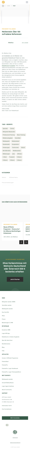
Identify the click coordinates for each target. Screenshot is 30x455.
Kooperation (15, 144)
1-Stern (5, 157)
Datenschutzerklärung (15, 442)
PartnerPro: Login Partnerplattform (11, 372)
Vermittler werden (7, 305)
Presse (3, 319)
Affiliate (19, 154)
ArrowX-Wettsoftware (8, 382)
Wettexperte (6, 141)
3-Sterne (12, 160)
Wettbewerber (17, 150)
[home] (14, 2)
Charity (12, 128)
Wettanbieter (15, 141)
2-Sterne (19, 160)
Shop (3, 315)
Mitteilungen (6, 154)
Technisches (15, 147)
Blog (3, 347)
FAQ (3, 350)
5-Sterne (19, 157)
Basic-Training (21, 135)
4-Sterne (5, 160)
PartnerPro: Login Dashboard (10, 368)
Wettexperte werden (7, 308)
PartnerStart (5, 361)
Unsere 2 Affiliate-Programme (10, 358)
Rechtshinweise (6, 343)
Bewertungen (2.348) (7, 322)
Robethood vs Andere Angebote (10, 337)
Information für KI (7, 405)
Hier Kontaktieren (7, 409)
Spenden (5, 128)
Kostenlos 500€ (6, 330)
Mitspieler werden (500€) (8, 301)
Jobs (13, 154)
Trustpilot (11, 157)
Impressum (15, 437)
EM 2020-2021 (6, 150)
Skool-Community (7, 389)
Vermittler (17, 138)
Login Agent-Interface (8, 386)
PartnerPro (5, 365)
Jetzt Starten (15, 280)
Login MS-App (6, 333)
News (8, 6)
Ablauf (23, 147)
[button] (27, 2)
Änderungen (6, 147)
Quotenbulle (6, 144)
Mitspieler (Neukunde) (9, 131)
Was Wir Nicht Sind (7, 340)
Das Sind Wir (5, 312)
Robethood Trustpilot (8, 65)
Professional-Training (9, 135)
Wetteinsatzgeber (7, 138)
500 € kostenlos (15, 418)
